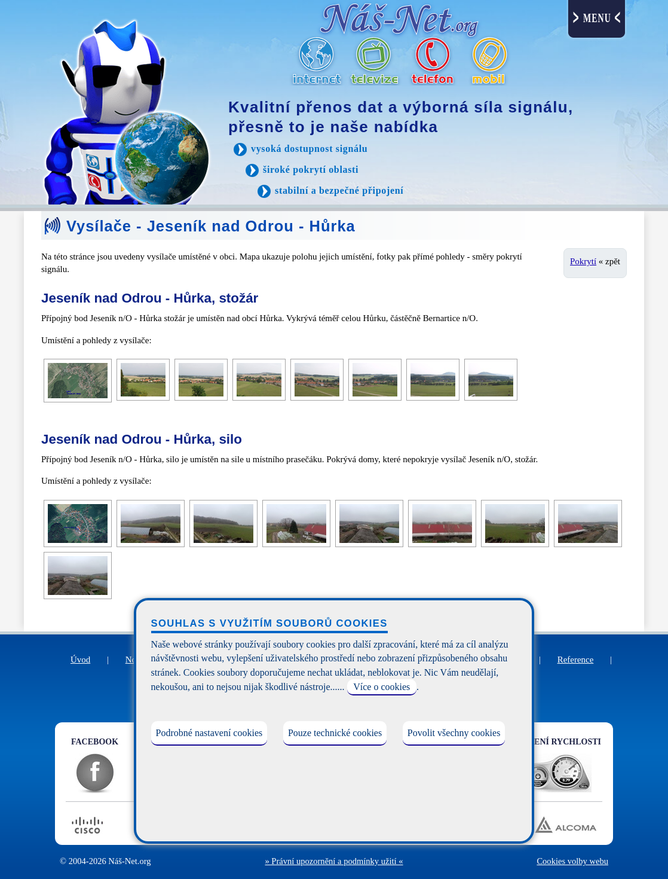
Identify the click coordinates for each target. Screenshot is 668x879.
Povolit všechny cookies (454, 733)
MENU (597, 18)
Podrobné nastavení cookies (209, 733)
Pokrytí (583, 261)
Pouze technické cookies (335, 733)
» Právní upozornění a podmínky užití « (334, 861)
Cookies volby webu (572, 861)
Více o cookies (381, 687)
